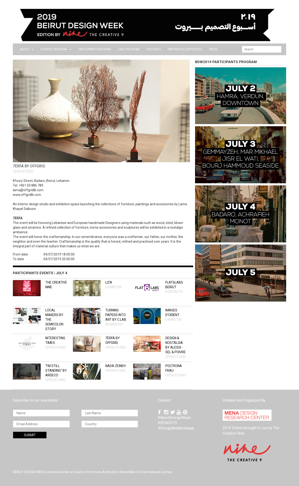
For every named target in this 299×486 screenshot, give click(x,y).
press (213, 49)
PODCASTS (153, 49)
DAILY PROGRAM (128, 49)
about (26, 49)
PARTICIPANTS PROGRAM (94, 49)
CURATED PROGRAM (55, 49)
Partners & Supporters (185, 49)
